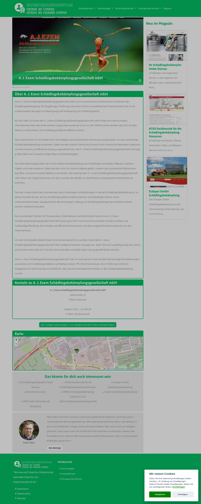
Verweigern (183, 494)
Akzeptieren (160, 494)
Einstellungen (178, 487)
